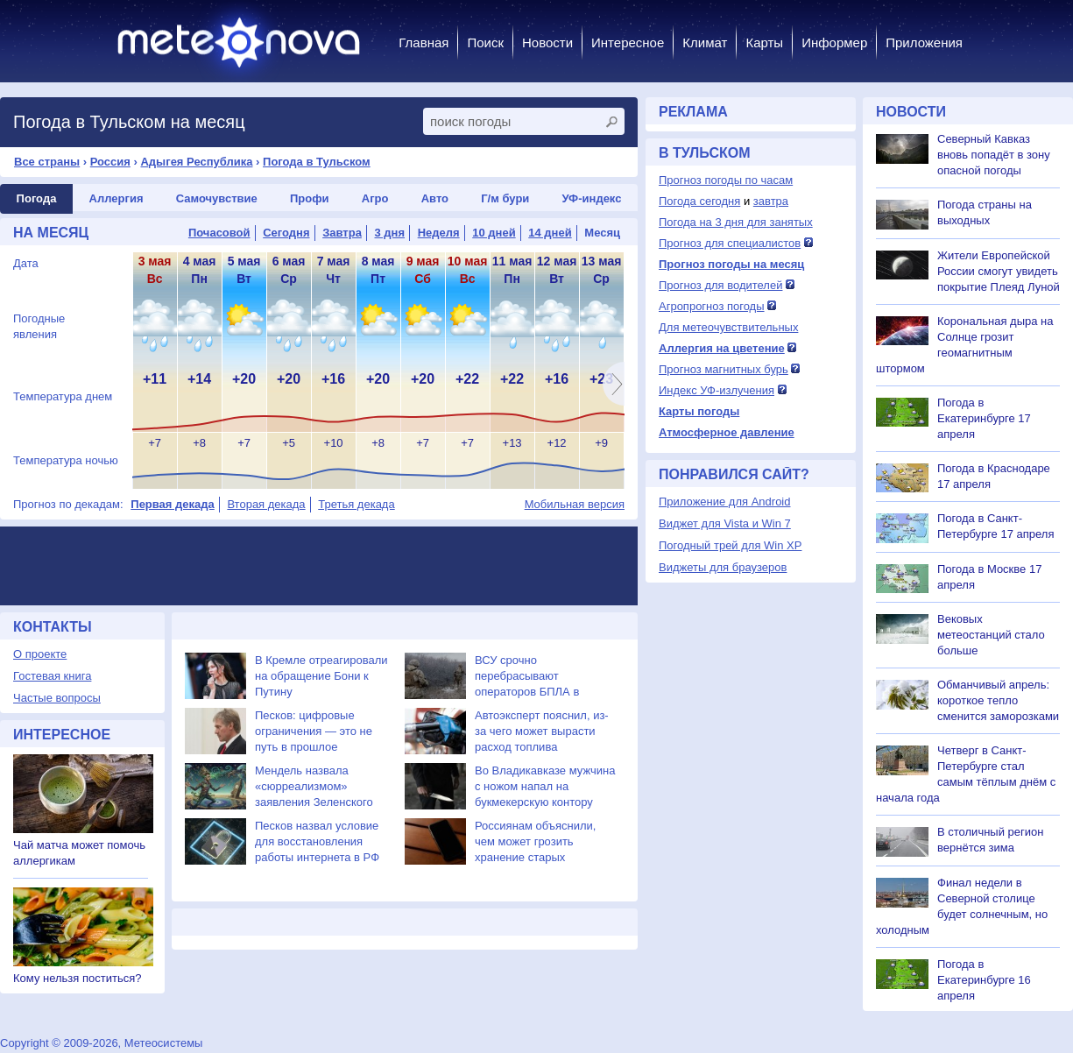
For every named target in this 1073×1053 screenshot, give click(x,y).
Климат (704, 42)
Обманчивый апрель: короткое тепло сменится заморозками (998, 700)
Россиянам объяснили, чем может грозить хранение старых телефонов (535, 842)
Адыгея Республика (196, 161)
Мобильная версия (575, 504)
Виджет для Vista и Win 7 (725, 523)
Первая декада (172, 504)
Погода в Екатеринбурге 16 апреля (984, 980)
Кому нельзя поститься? (77, 978)
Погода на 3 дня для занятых (736, 222)
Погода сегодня (699, 201)
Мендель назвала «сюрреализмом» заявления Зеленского (314, 786)
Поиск (485, 42)
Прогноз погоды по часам (726, 180)
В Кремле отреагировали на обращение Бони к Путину (321, 676)
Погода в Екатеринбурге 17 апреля (984, 418)
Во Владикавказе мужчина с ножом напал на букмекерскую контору (545, 786)
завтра (770, 201)
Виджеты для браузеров (723, 567)
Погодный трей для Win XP (730, 545)
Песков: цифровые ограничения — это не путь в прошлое (313, 731)
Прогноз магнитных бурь (723, 369)
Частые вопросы (57, 697)
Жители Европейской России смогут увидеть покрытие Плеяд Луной (998, 271)
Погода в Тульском (317, 161)
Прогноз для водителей (720, 285)
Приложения (924, 42)
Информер (834, 42)
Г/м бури (505, 198)
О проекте (40, 654)
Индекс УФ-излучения (716, 390)
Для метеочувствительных (728, 327)
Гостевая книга (52, 675)
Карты (764, 42)
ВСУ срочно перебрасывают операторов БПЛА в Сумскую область (527, 677)
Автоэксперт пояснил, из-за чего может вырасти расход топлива (542, 731)
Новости (547, 42)
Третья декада (356, 504)
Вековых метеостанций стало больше (991, 634)
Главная (423, 42)
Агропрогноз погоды (712, 306)
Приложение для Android (725, 501)
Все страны (47, 161)
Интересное (627, 42)
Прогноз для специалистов (730, 243)
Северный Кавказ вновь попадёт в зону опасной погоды (993, 154)
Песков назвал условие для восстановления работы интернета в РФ (317, 841)
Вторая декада (266, 504)
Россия (110, 161)
